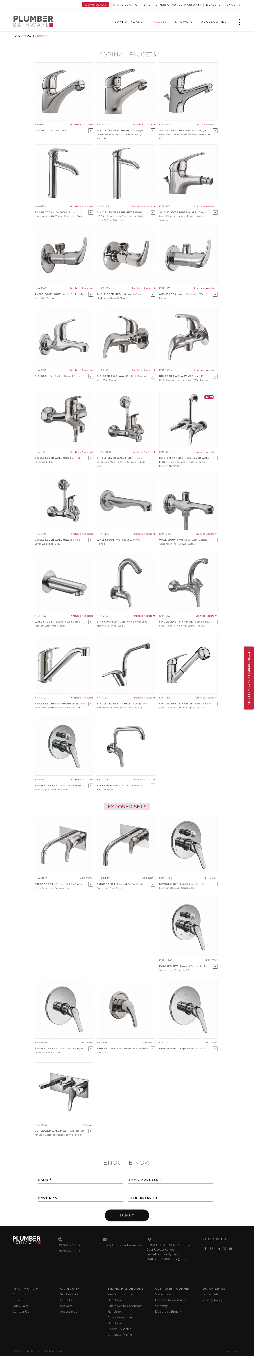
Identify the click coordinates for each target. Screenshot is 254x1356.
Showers (66, 1306)
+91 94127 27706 (69, 1245)
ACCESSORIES (214, 21)
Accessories (68, 1311)
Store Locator (126, 4)
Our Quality (21, 1306)
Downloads (95, 4)
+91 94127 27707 (69, 1251)
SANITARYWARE (129, 21)
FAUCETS (159, 21)
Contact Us (21, 1311)
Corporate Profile (120, 1335)
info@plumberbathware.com (122, 1245)
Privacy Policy (212, 1300)
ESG (16, 1300)
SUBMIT (127, 1215)
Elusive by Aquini (120, 1329)
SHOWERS (184, 21)
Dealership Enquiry (223, 4)
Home (16, 35)
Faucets (29, 35)
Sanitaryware (69, 1294)
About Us (19, 1294)
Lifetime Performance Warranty (172, 4)
